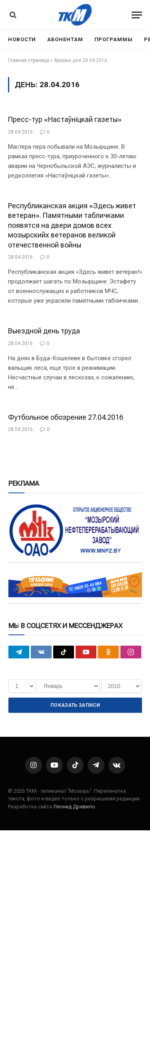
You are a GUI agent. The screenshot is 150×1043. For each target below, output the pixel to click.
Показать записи (75, 705)
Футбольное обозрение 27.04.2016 (65, 417)
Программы (113, 39)
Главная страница (28, 60)
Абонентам (65, 39)
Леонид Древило (74, 807)
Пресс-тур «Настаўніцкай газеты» (65, 119)
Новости (22, 39)
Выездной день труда (44, 331)
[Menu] (137, 15)
